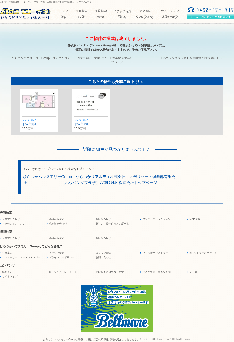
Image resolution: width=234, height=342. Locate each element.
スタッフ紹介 (56, 252)
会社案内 (7, 252)
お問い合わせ (103, 257)
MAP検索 (194, 219)
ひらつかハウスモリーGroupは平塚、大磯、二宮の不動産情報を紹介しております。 (91, 339)
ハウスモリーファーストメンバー (21, 257)
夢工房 (193, 272)
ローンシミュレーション (63, 272)
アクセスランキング (13, 223)
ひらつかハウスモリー (155, 252)
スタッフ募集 (103, 252)
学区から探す (103, 219)
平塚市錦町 (30, 124)
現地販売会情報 (58, 223)
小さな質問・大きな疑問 (157, 272)
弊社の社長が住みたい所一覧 (112, 223)
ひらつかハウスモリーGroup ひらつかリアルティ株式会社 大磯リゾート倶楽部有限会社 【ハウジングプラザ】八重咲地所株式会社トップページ (99, 180)
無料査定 (7, 272)
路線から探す (56, 219)
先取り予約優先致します (110, 272)
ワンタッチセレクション (157, 219)
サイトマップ (9, 276)
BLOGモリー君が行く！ (203, 252)
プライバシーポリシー (61, 257)
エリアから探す (11, 219)
